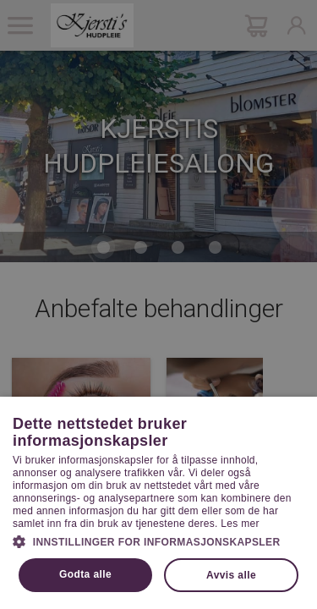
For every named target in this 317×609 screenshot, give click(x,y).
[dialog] (158, 304)
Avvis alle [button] (231, 575)
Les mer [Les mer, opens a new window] (240, 523)
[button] (158, 540)
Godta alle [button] (85, 574)
